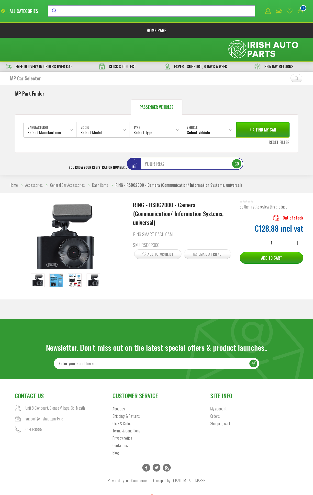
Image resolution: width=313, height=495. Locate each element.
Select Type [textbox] (143, 110)
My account (218, 387)
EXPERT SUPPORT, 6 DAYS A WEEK (195, 44)
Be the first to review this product (263, 185)
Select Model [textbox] (91, 110)
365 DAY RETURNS (274, 44)
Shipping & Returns (126, 394)
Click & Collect (122, 402)
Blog (115, 431)
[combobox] (196, 11)
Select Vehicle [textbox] (198, 110)
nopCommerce (136, 459)
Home (14, 163)
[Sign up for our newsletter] (156, 341)
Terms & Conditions (126, 409)
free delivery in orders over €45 (39, 44)
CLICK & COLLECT (117, 44)
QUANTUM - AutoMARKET (189, 459)
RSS (167, 446)
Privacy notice (122, 416)
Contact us (120, 424)
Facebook (146, 446)
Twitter (156, 446)
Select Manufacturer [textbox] (44, 110)
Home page (156, 31)
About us (118, 387)
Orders (215, 394)
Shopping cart (220, 402)
